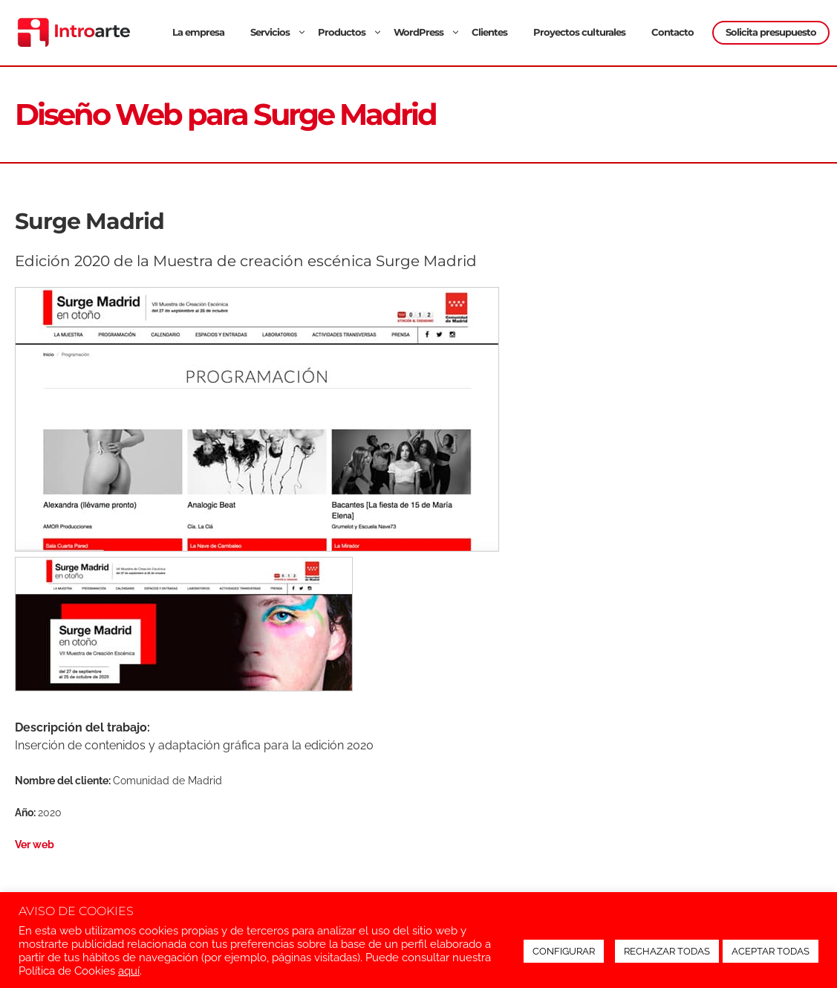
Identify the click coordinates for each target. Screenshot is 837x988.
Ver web (34, 844)
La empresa (198, 32)
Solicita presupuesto (771, 32)
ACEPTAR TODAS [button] (771, 951)
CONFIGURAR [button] (564, 951)
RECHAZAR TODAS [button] (667, 951)
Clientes (489, 32)
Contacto (672, 32)
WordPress (429, 32)
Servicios (280, 32)
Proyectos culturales (579, 32)
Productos (352, 32)
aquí (129, 970)
